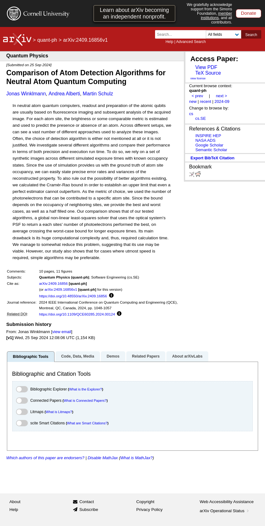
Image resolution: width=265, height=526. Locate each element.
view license (198, 78)
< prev (197, 95)
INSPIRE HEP (208, 135)
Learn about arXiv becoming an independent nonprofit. (134, 13)
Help (169, 42)
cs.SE (200, 118)
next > (221, 95)
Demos (113, 356)
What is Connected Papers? (85, 400)
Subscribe (88, 509)
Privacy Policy (149, 509)
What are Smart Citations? (87, 423)
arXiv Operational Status (225, 510)
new (193, 101)
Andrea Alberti (64, 93)
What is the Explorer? (85, 389)
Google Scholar (209, 145)
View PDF (206, 67)
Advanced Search (191, 42)
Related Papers (145, 356)
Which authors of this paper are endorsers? (45, 457)
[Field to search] (223, 34)
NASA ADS (205, 140)
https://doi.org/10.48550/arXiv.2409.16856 (73, 296)
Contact (86, 501)
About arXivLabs (187, 356)
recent (205, 101)
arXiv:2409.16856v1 (60, 289)
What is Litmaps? (59, 412)
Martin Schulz (98, 93)
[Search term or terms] (182, 34)
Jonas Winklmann (26, 93)
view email (61, 331)
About (14, 501)
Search (251, 35)
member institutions (216, 15)
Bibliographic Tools (30, 356)
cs (191, 113)
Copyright (145, 501)
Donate (248, 13)
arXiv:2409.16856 (53, 283)
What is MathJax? (136, 457)
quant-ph (47, 40)
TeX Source (208, 73)
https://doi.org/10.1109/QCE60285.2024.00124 (77, 314)
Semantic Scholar (211, 149)
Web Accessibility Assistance (227, 501)
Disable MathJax (103, 457)
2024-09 (222, 101)
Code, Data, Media (77, 356)
